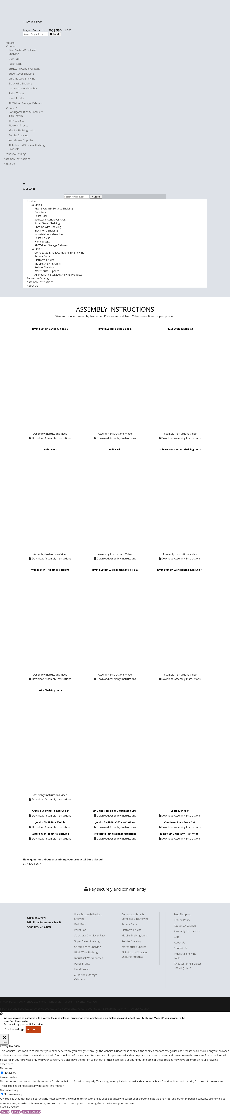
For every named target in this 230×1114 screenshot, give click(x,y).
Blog (177, 937)
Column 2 (12, 108)
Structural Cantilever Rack (24, 68)
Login (26, 30)
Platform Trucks (18, 125)
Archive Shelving (18, 135)
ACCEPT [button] (32, 1030)
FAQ (50, 30)
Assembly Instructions (17, 159)
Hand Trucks (16, 98)
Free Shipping (182, 914)
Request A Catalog (15, 154)
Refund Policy (182, 920)
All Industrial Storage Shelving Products (58, 274)
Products (9, 43)
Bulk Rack (14, 59)
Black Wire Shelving (20, 83)
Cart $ (63, 30)
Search (55, 34)
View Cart (5, 1111)
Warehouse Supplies (21, 140)
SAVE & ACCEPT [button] (9, 1107)
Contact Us (39, 30)
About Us (9, 164)
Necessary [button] (6, 1068)
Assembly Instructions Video (50, 433)
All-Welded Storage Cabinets (26, 103)
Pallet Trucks (16, 93)
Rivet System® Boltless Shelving (53, 208)
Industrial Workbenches (23, 88)
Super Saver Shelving (21, 73)
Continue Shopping (31, 1111)
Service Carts (16, 120)
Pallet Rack (15, 63)
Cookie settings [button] (14, 1029)
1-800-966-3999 (32, 21)
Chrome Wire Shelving (22, 78)
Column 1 (12, 46)
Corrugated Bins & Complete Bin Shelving (59, 252)
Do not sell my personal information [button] (23, 1024)
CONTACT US (32, 864)
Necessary (10, 1072)
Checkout (16, 1111)
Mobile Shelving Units (22, 130)
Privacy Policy (8, 1001)
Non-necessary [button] (9, 1090)
